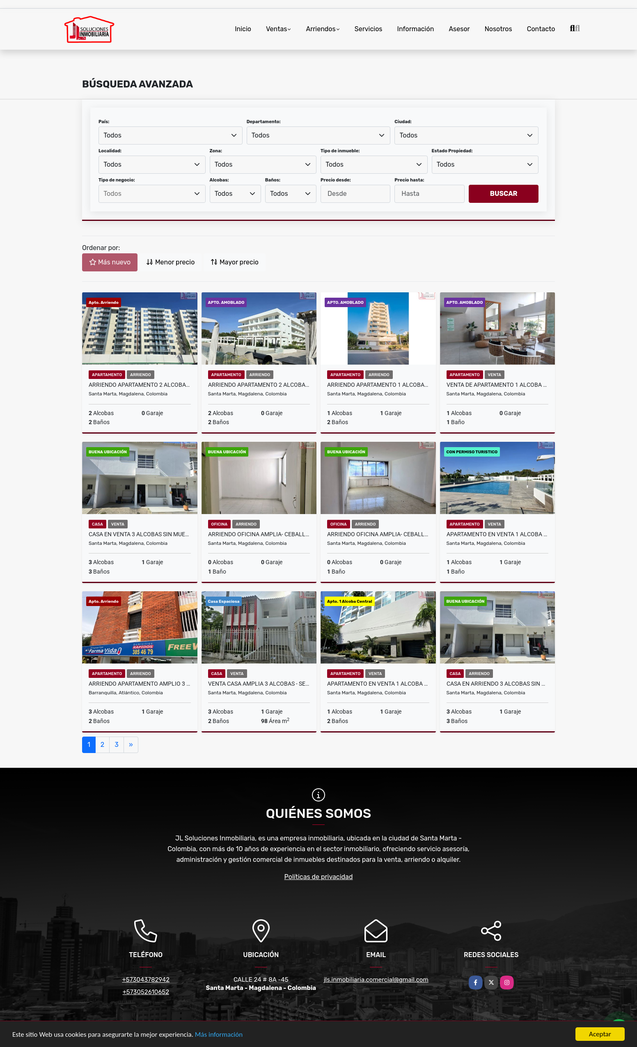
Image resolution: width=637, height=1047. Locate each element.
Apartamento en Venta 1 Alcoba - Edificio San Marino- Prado (378, 683)
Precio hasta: (409, 180)
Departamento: (264, 121)
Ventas (276, 29)
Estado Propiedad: (452, 151)
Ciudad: (403, 121)
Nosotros (498, 29)
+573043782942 (146, 979)
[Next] (131, 745)
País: (104, 121)
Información (415, 29)
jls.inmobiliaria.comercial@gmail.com (376, 979)
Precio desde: (336, 180)
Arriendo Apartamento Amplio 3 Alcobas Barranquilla (140, 683)
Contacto (541, 29)
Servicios (369, 29)
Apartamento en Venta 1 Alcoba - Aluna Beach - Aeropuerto (498, 534)
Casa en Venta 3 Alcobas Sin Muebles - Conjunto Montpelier (140, 534)
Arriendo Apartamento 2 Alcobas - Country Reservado (140, 384)
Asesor (459, 29)
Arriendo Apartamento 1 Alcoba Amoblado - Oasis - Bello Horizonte (378, 384)
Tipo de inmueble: (340, 151)
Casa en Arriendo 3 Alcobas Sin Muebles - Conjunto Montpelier (498, 683)
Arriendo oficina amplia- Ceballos (259, 534)
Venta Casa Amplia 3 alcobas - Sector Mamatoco (259, 683)
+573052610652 (145, 992)
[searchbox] (151, 193)
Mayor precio (235, 262)
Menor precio (170, 262)
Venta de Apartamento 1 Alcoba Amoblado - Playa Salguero (498, 384)
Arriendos (320, 29)
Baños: (272, 180)
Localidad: (110, 151)
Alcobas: (219, 180)
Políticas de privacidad (318, 877)
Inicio (243, 29)
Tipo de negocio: (117, 180)
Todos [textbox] (112, 135)
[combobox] (171, 135)
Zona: (216, 151)
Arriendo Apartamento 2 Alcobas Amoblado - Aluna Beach (259, 384)
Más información (219, 1035)
